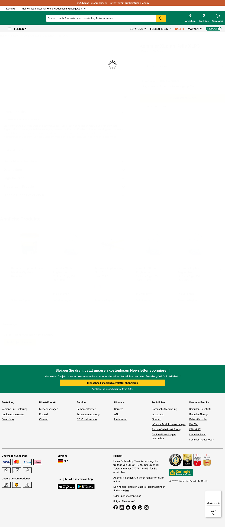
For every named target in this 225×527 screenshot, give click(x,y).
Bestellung (8, 402)
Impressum (158, 414)
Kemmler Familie (199, 402)
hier (127, 490)
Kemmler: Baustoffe (200, 408)
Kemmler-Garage (198, 414)
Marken (193, 28)
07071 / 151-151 (140, 468)
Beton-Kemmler (198, 419)
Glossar (43, 419)
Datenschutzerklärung (164, 408)
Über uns (119, 402)
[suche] (107, 18)
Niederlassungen (48, 408)
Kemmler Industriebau (201, 439)
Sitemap (156, 419)
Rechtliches (158, 402)
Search (162, 18)
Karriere (118, 408)
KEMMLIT (195, 429)
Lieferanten (120, 419)
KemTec (193, 424)
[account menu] (190, 18)
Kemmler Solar (197, 434)
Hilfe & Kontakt (47, 402)
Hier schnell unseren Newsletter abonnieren (112, 382)
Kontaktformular (155, 477)
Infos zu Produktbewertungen (168, 424)
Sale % (179, 28)
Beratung (136, 28)
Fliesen (15, 29)
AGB (116, 414)
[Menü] (219, 492)
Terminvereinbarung (88, 414)
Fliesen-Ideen (159, 28)
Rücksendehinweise (13, 414)
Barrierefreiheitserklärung (166, 429)
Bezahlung (8, 419)
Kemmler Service (86, 408)
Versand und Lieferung (14, 408)
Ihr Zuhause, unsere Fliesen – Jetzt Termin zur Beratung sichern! (112, 2)
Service (81, 402)
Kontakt (43, 414)
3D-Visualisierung (87, 419)
